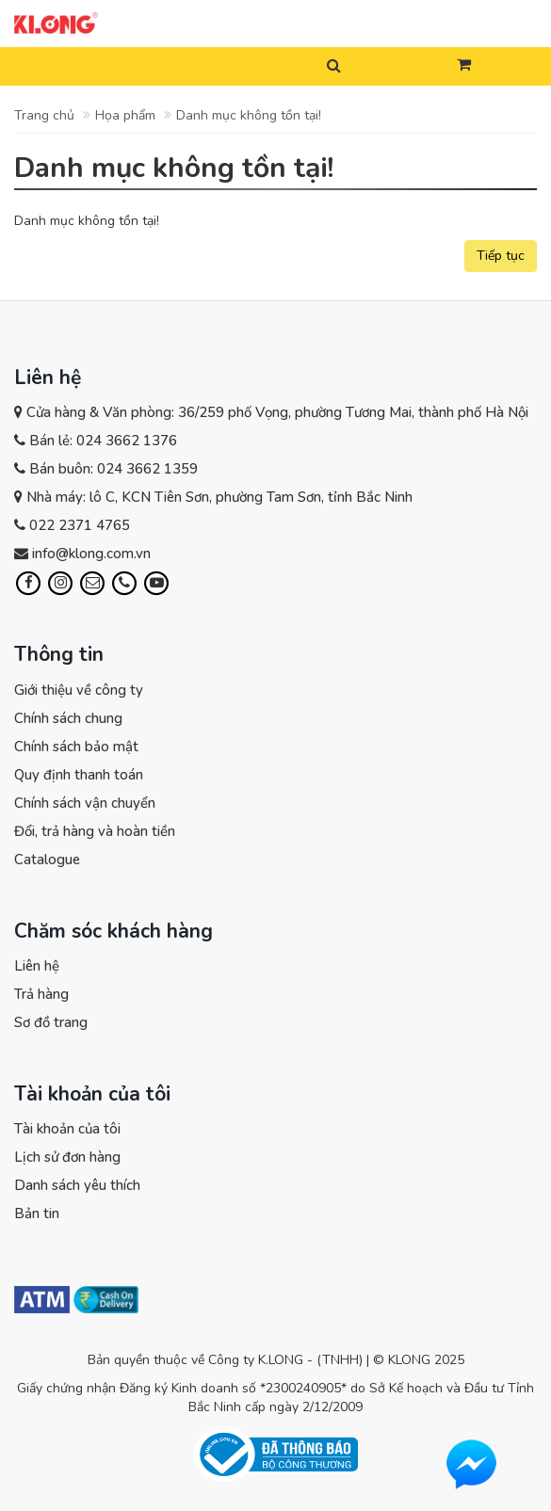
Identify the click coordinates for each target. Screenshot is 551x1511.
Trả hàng (41, 994)
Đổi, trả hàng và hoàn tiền (94, 831)
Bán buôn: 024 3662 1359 (113, 468)
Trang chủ (44, 115)
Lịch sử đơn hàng (67, 1157)
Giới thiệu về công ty (78, 690)
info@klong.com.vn (91, 553)
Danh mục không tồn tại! (248, 115)
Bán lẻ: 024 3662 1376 (103, 440)
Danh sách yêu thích (77, 1185)
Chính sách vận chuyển (84, 803)
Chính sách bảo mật (76, 746)
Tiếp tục (501, 256)
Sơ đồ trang (51, 1022)
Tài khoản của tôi (67, 1128)
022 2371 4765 (79, 525)
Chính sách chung (68, 718)
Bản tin (36, 1213)
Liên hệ (36, 965)
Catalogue (47, 859)
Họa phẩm (125, 115)
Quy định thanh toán (78, 774)
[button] (464, 65)
